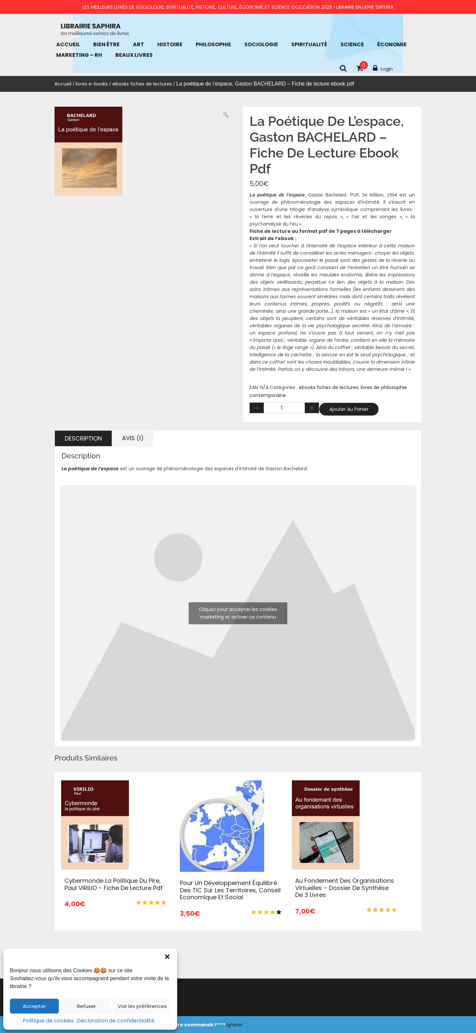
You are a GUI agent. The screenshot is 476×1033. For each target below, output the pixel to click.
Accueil (68, 44)
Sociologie (261, 44)
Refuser (86, 1006)
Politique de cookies (48, 1020)
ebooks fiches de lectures (142, 84)
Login (383, 68)
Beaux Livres (134, 55)
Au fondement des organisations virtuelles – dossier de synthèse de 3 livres (344, 887)
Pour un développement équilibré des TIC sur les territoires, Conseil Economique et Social (230, 890)
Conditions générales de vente (68, 1009)
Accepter (34, 1006)
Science (352, 44)
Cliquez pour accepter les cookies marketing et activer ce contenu (238, 613)
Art (138, 44)
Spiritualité (309, 44)
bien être (106, 44)
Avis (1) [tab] (133, 438)
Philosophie (213, 44)
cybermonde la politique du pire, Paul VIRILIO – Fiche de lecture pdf (113, 884)
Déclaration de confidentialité (115, 1020)
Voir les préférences (142, 1006)
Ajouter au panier (349, 409)
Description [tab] (83, 438)
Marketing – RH (79, 55)
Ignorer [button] (234, 1024)
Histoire (169, 44)
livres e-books (92, 84)
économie (392, 44)
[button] (167, 956)
